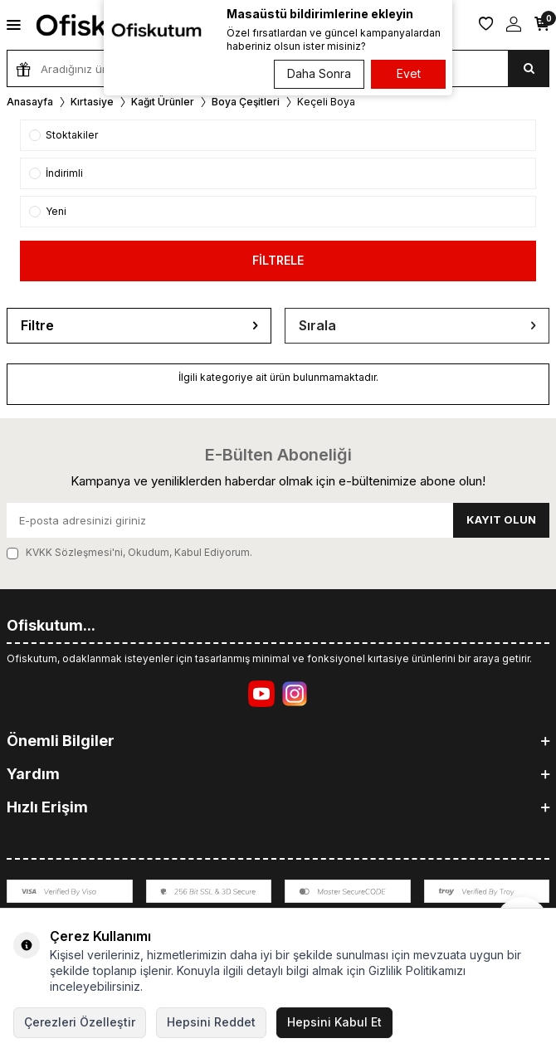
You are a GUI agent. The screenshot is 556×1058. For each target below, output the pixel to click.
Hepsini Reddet (211, 1022)
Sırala (417, 325)
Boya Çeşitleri (246, 101)
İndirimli (56, 173)
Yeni (47, 211)
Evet (409, 73)
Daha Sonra (319, 73)
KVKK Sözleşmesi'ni (74, 552)
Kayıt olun (501, 519)
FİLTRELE (278, 260)
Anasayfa (30, 101)
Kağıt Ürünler (162, 101)
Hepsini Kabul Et (334, 1022)
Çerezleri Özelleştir (79, 1022)
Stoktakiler (63, 135)
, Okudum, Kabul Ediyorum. (129, 552)
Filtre (139, 325)
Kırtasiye (92, 101)
